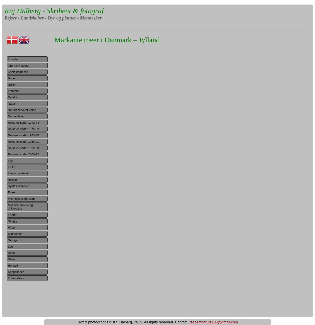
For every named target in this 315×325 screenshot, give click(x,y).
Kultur (11, 167)
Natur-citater (16, 116)
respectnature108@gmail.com (213, 322)
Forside (13, 59)
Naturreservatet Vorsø (22, 110)
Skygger (13, 240)
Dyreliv (12, 97)
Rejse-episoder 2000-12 (23, 154)
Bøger (12, 78)
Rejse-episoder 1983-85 (23, 135)
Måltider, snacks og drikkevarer (20, 206)
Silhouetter (15, 234)
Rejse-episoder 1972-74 (23, 122)
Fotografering (16, 278)
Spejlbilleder (16, 272)
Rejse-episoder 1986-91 (23, 141)
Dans (11, 253)
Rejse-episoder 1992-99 (23, 148)
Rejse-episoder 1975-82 (23, 129)
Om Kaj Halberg (18, 65)
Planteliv (13, 91)
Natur (11, 103)
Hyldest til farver (18, 186)
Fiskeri (12, 192)
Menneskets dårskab (21, 198)
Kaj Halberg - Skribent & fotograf (54, 11)
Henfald (13, 265)
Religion (13, 179)
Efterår (12, 215)
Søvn (11, 259)
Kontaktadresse (18, 72)
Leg (10, 246)
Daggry (12, 221)
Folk (10, 160)
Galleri (12, 84)
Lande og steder (18, 173)
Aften (11, 227)
